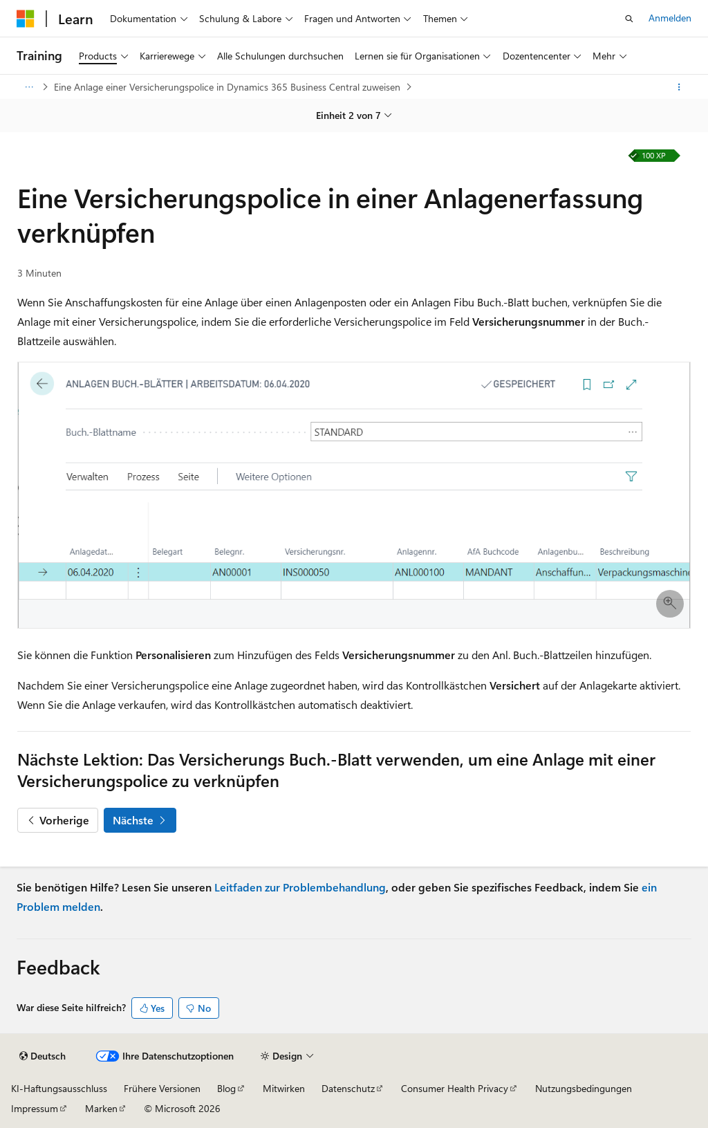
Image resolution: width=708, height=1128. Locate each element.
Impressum (34, 1108)
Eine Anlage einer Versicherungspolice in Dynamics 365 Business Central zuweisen (227, 86)
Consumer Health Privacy (454, 1088)
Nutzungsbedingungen (583, 1088)
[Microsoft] (26, 19)
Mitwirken (284, 1088)
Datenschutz (348, 1088)
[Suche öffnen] (629, 18)
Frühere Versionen (162, 1088)
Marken (101, 1108)
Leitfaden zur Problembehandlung (300, 887)
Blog (226, 1088)
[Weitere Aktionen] (679, 87)
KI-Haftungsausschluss (59, 1088)
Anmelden (670, 17)
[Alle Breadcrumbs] (29, 87)
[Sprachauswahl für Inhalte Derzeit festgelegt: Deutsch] (42, 1056)
